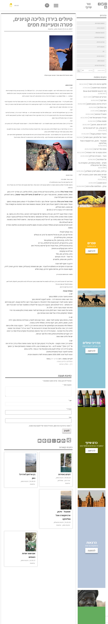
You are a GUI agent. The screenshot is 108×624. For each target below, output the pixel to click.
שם (69, 400)
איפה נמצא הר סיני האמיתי (96, 152)
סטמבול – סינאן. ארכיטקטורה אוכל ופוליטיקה (93, 142)
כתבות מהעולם (100, 33)
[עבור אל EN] (47, 5)
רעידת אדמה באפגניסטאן (96, 103)
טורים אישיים (100, 42)
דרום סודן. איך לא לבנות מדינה (94, 128)
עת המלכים (102, 107)
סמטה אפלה (101, 121)
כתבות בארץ (100, 28)
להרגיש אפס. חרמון (99, 124)
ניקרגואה (102, 110)
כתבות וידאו (100, 47)
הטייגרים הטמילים (99, 97)
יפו (103, 51)
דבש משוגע (102, 182)
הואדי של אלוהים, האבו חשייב (95, 137)
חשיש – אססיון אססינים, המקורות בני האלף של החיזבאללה (92, 164)
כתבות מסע (101, 61)
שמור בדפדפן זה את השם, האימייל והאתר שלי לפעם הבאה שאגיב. (49, 426)
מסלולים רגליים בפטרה (64, 361)
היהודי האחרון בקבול (98, 133)
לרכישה (91, 450)
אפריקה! (103, 100)
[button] (56, 5)
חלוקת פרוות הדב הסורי (97, 84)
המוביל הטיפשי (100, 114)
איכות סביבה (100, 56)
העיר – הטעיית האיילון (98, 156)
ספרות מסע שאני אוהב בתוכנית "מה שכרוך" (92, 175)
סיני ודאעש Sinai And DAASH (94, 91)
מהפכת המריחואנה (99, 87)
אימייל (68, 409)
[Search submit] (78, 70)
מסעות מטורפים (99, 23)
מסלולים (60, 480)
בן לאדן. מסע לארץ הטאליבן (95, 171)
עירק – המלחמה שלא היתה (96, 186)
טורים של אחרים (99, 65)
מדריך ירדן (54, 358)
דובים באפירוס (64, 474)
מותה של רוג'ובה (100, 149)
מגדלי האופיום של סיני (97, 117)
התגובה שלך (67, 385)
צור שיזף (88, 5)
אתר (70, 417)
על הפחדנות (101, 159)
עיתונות (50, 29)
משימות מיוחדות (99, 37)
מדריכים (67, 480)
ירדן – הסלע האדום (65, 364)
